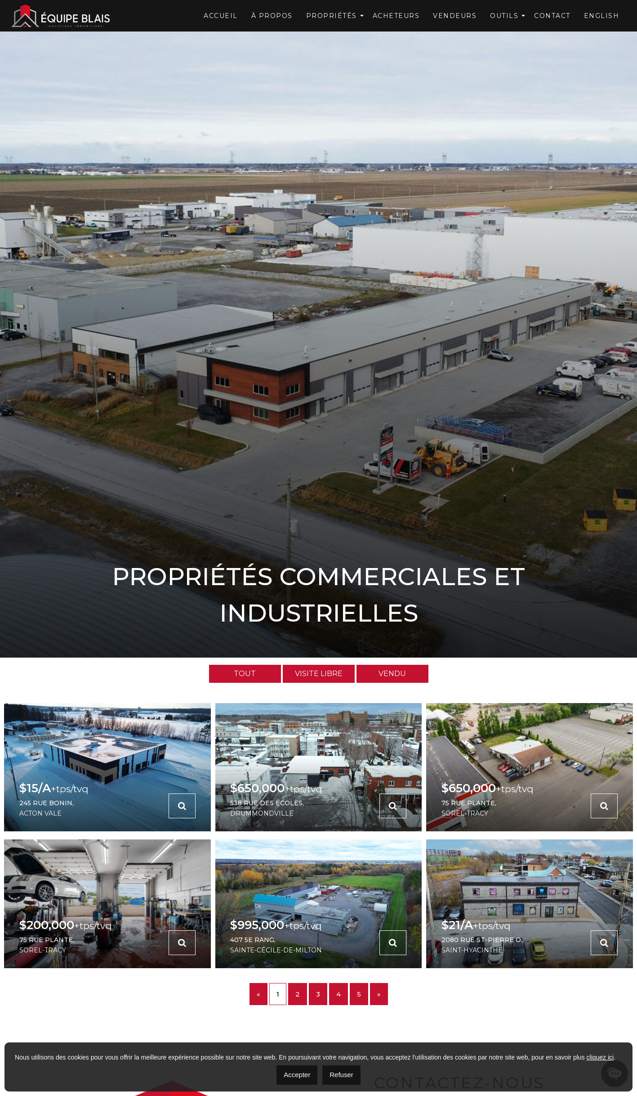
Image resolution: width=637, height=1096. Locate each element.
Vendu (392, 673)
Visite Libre (319, 673)
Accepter (297, 1074)
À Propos (272, 16)
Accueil (221, 16)
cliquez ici (600, 1057)
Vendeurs (455, 16)
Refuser (341, 1074)
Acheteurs (396, 16)
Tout (245, 673)
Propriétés (331, 16)
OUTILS (504, 16)
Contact (552, 16)
